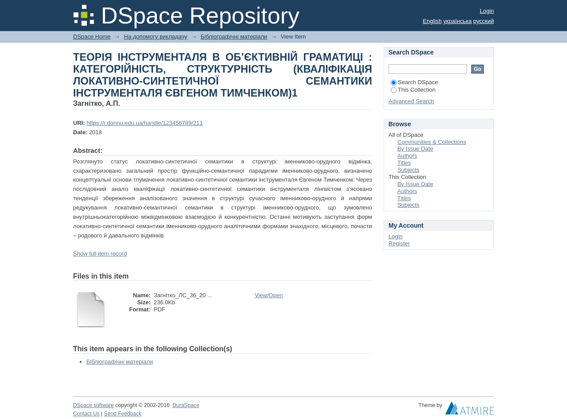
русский (483, 21)
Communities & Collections (431, 142)
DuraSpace (185, 405)
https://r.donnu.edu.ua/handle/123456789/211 (144, 123)
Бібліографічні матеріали (234, 36)
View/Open (269, 295)
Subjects (408, 170)
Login (487, 11)
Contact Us (86, 414)
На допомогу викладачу (155, 36)
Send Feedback (123, 414)
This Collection (413, 89)
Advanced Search (411, 101)
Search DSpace (414, 82)
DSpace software (93, 405)
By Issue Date (415, 148)
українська (457, 21)
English (432, 21)
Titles (404, 162)
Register (399, 243)
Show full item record (100, 253)
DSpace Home (92, 36)
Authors (407, 155)
